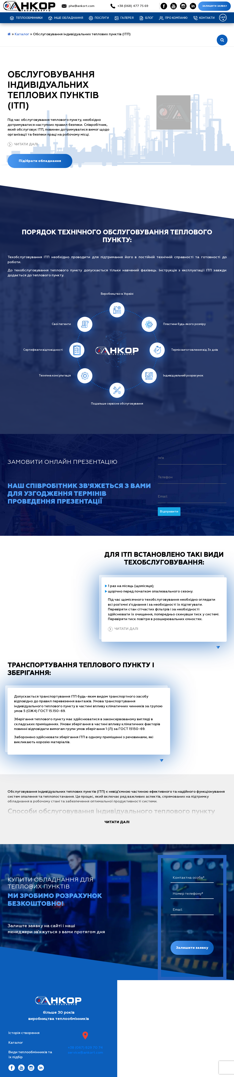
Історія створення (24, 1033)
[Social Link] (164, 6)
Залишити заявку (214, 6)
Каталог (22, 34)
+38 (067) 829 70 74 (85, 1048)
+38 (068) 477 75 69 (132, 6)
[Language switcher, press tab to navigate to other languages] (223, 17)
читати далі (117, 822)
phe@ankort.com (81, 6)
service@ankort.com (85, 1053)
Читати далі (26, 144)
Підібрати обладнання (40, 161)
